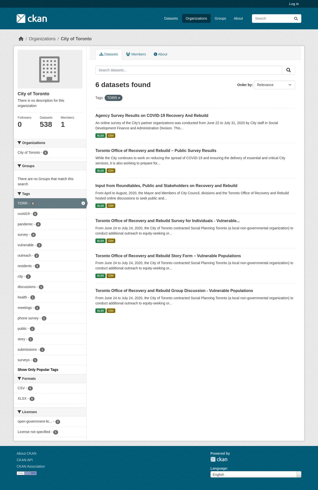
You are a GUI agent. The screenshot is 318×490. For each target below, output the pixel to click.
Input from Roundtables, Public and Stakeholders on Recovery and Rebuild (166, 186)
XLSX (100, 135)
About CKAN (26, 453)
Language (218, 468)
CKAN (218, 459)
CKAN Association (31, 466)
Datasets (171, 18)
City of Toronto (76, 38)
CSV (111, 135)
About (238, 18)
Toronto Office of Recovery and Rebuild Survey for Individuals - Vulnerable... (167, 221)
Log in (294, 4)
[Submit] (296, 18)
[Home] (21, 38)
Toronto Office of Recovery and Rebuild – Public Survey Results (155, 150)
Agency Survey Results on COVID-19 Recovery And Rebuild (151, 115)
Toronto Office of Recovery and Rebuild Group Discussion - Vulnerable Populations (174, 291)
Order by (244, 85)
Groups (220, 18)
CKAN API (25, 460)
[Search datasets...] (276, 18)
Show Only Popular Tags (38, 370)
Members (136, 54)
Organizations (196, 18)
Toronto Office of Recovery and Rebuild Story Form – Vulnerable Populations (168, 256)
